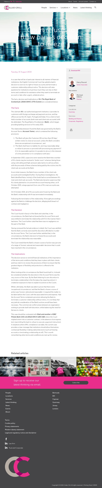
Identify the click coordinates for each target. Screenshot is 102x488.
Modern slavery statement (14, 429)
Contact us (93, 1)
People (44, 8)
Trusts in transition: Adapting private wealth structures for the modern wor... (38, 365)
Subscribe (75, 382)
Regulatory (79, 121)
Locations (65, 8)
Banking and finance (75, 118)
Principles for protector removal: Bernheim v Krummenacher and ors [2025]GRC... (13, 365)
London (55, 409)
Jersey (54, 405)
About (70, 1)
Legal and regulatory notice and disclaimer (20, 433)
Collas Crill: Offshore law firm (13, 8)
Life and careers (83, 1)
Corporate (72, 121)
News (75, 8)
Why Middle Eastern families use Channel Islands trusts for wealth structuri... (89, 366)
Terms (7, 420)
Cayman (55, 399)
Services (54, 8)
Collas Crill (67, 485)
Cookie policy (10, 423)
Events (75, 1)
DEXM (95, 485)
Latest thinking (86, 8)
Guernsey (72, 112)
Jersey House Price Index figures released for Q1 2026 (64, 365)
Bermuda (55, 393)
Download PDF (75, 70)
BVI (53, 396)
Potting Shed (88, 485)
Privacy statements (12, 426)
